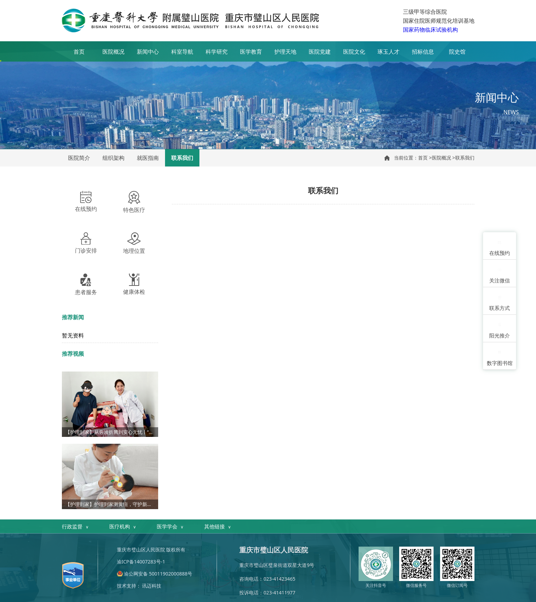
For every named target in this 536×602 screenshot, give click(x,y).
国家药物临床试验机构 (430, 29)
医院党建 (320, 51)
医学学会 (170, 526)
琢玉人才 (389, 51)
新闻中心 (148, 51)
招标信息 (423, 51)
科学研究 (217, 51)
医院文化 (354, 51)
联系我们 (182, 158)
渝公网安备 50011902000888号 (158, 573)
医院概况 (113, 51)
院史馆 (457, 51)
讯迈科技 (151, 585)
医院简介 (79, 158)
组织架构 (113, 158)
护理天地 (285, 51)
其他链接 (217, 526)
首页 (79, 51)
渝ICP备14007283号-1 (141, 561)
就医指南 (148, 158)
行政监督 (75, 526)
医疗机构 (122, 526)
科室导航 (182, 51)
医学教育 (251, 51)
